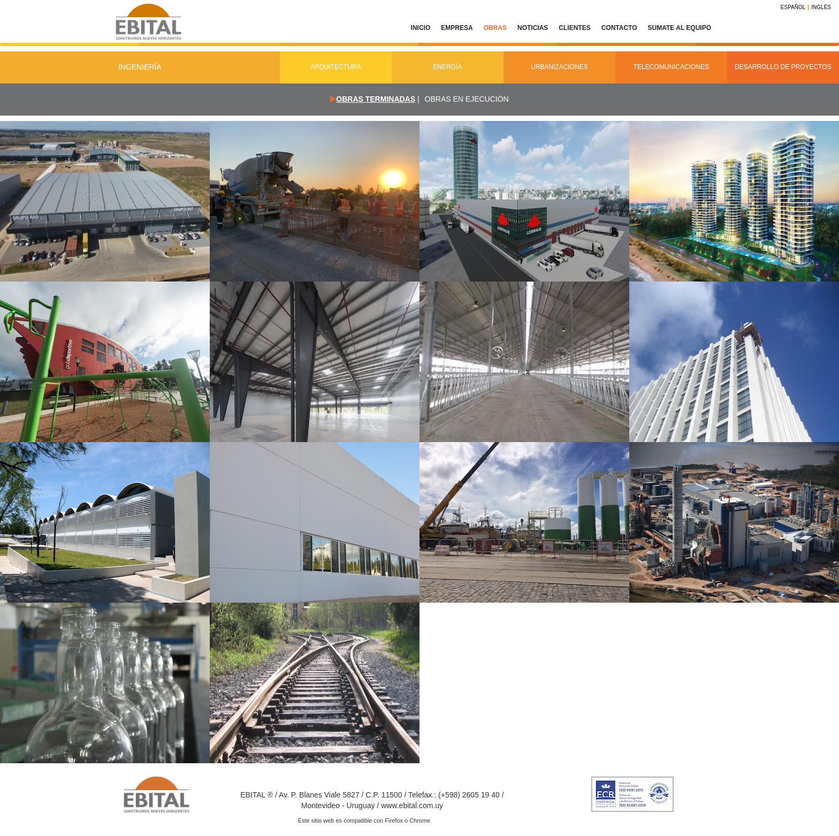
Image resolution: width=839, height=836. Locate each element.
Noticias (532, 28)
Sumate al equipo (679, 28)
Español (793, 7)
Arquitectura (335, 67)
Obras (495, 28)
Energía (447, 67)
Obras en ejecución (467, 99)
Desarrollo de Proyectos (783, 67)
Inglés (821, 7)
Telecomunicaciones (671, 67)
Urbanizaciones (559, 67)
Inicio (421, 28)
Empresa (456, 28)
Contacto (619, 28)
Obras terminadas (375, 99)
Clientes (574, 28)
